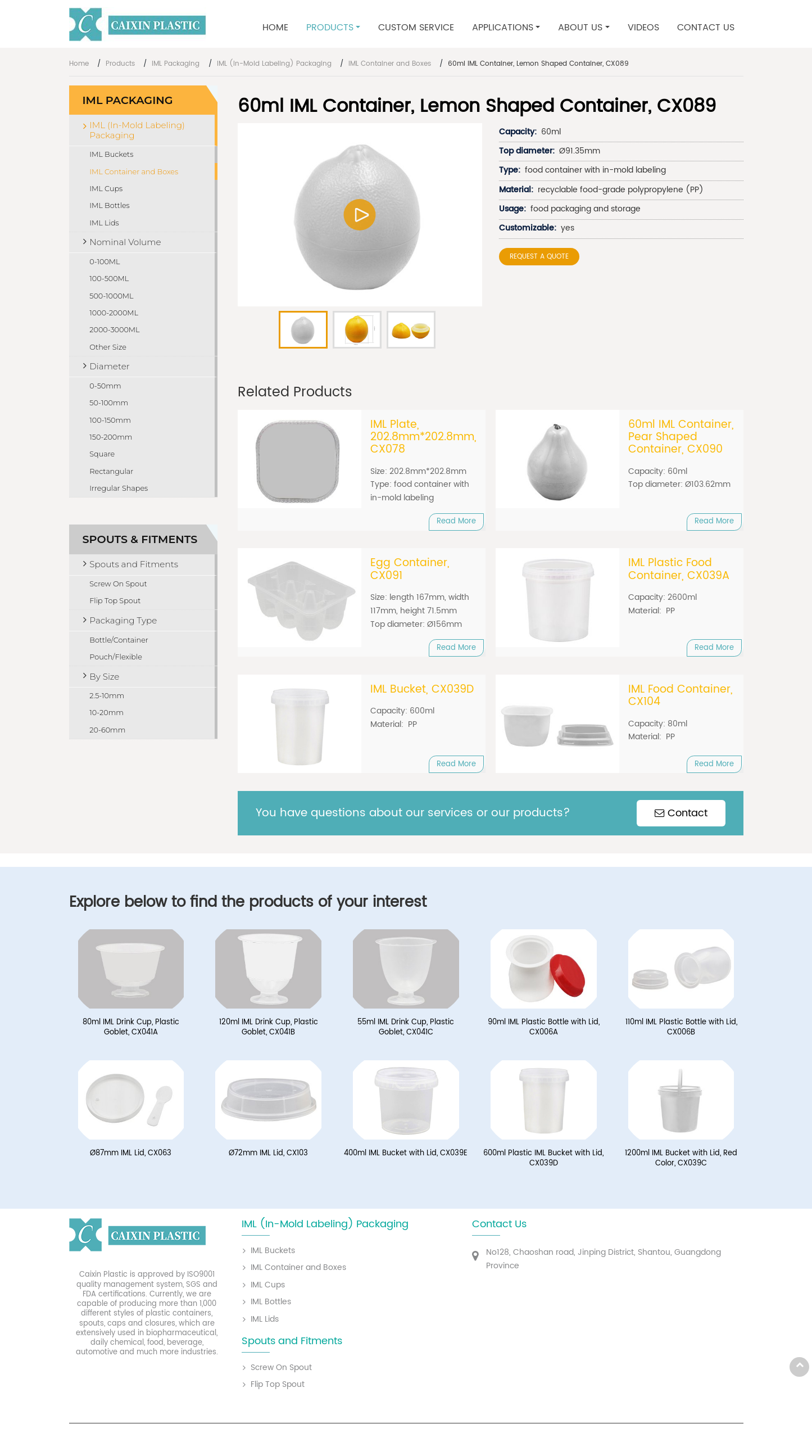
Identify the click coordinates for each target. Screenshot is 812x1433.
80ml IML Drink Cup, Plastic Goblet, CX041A (131, 1028)
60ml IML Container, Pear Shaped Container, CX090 (681, 437)
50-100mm (108, 403)
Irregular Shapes (118, 488)
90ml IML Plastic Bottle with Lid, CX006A (544, 1028)
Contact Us (705, 27)
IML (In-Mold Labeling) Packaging (274, 63)
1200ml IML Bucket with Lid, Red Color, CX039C (681, 1159)
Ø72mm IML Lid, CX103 (268, 1155)
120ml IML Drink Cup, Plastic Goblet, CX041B (268, 1028)
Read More (456, 521)
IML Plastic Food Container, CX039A (678, 570)
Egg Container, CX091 (410, 570)
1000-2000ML (113, 313)
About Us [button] (580, 27)
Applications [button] (502, 27)
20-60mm (107, 730)
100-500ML (109, 278)
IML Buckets (111, 154)
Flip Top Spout (114, 600)
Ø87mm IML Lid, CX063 (130, 1155)
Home (275, 27)
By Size (104, 676)
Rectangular (111, 471)
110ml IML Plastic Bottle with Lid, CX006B (681, 1028)
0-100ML (104, 261)
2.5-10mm (106, 695)
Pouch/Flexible (115, 657)
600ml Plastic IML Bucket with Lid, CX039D (543, 1159)
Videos (643, 27)
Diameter (109, 366)
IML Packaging (175, 63)
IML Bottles (109, 205)
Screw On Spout (118, 584)
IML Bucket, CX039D (422, 690)
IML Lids (104, 223)
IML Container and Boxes (389, 63)
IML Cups (106, 188)
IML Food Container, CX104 (680, 696)
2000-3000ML (114, 330)
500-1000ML (111, 296)
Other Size (107, 347)
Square (102, 454)
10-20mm (106, 712)
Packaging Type (123, 620)
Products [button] (329, 27)
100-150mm (109, 420)
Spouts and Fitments (133, 564)
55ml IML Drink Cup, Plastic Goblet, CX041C (405, 1028)
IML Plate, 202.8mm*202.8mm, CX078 (423, 437)
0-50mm (105, 386)
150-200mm (110, 437)
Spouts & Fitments (140, 539)
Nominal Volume (125, 242)
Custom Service (416, 27)
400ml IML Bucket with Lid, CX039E (406, 1155)
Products (120, 63)
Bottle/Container (118, 640)
